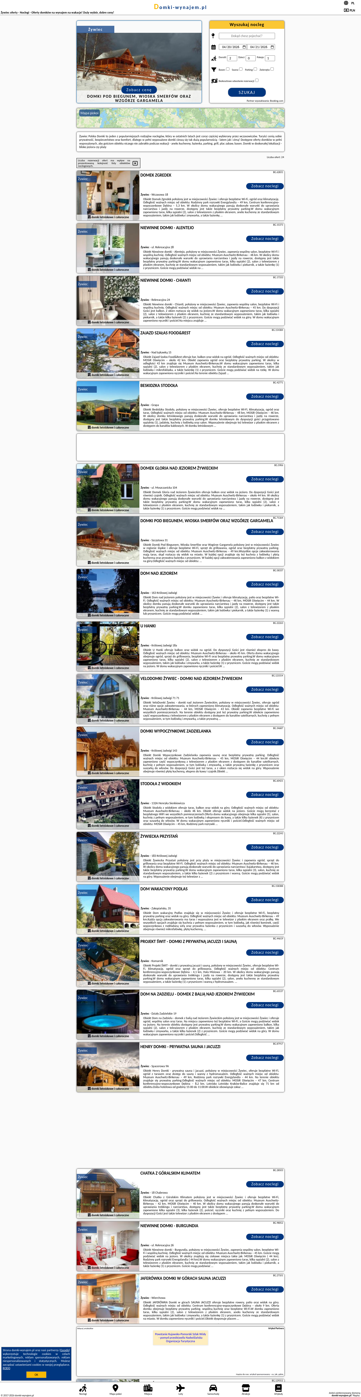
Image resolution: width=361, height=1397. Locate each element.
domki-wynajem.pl (180, 7)
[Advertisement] (180, 1131)
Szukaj (247, 92)
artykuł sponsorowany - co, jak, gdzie (266, 1374)
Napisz (356, 1395)
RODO (6, 1368)
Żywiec (83, 179)
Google (64, 1350)
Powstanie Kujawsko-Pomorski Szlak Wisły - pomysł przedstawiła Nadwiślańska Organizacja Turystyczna (180, 1337)
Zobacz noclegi (265, 186)
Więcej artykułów (85, 1328)
